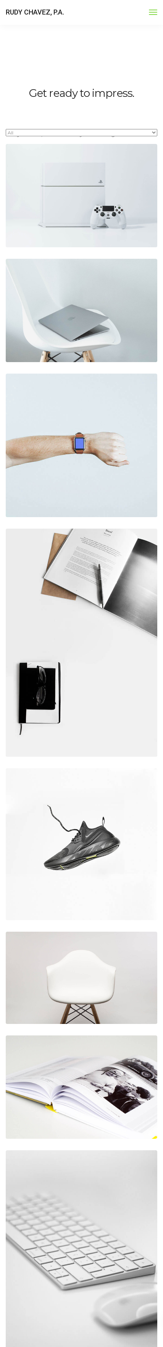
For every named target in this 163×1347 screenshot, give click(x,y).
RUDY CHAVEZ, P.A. (35, 12)
